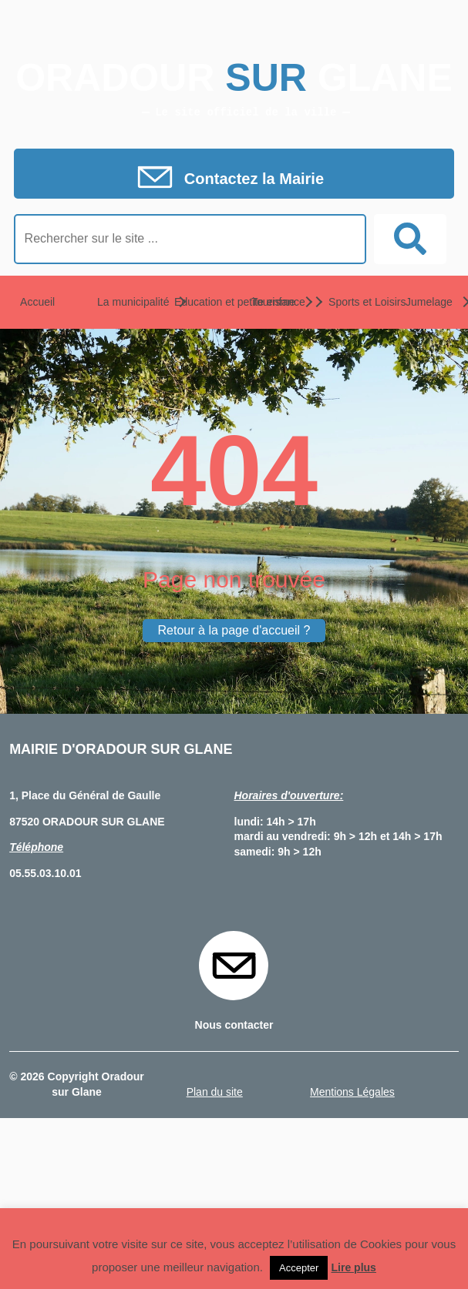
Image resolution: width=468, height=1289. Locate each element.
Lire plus (354, 1267)
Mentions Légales (352, 1092)
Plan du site (215, 1092)
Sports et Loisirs (351, 302)
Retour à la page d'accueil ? (234, 630)
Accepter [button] (298, 1268)
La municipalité (120, 302)
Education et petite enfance (197, 302)
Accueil (37, 302)
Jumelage (429, 302)
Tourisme (273, 302)
